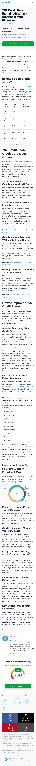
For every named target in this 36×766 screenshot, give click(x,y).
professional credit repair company (20, 386)
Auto (3, 707)
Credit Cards (5, 705)
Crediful (13, 638)
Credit (4, 698)
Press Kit (27, 702)
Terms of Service (13, 763)
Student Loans (17, 705)
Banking (4, 700)
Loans (14, 700)
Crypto (14, 707)
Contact (27, 700)
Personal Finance (17, 702)
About (26, 698)
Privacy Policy (23, 763)
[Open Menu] (32, 2)
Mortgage (4, 709)
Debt (3, 702)
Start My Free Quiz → (18, 44)
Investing (15, 698)
